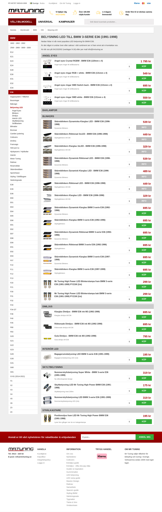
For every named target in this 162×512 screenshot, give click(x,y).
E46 (23, 194)
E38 (23, 185)
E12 (23, 52)
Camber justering (17, 134)
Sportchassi (23, 173)
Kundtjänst (53, 3)
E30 (23, 75)
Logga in (76, 3)
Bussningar (23, 101)
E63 (23, 207)
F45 (11, 323)
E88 (23, 238)
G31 (12, 363)
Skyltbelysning (18, 121)
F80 (11, 327)
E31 (11, 79)
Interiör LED (17, 118)
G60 (12, 368)
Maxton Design (72, 481)
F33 (11, 305)
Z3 (23, 408)
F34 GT (23, 310)
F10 (23, 265)
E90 (23, 243)
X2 (11, 385)
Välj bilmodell (22, 22)
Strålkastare (17, 124)
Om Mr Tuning (65, 3)
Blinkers (15, 113)
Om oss (69, 454)
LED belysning (72, 475)
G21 (12, 341)
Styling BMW (71, 493)
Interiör (13, 155)
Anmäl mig (144, 437)
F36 (11, 314)
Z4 (23, 412)
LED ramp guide (73, 478)
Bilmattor (13, 127)
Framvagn (23, 145)
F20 (23, 283)
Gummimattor (72, 472)
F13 (23, 278)
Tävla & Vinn (71, 502)
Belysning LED (23, 108)
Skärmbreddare (16, 170)
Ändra (42, 3)
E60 (23, 198)
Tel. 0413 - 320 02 (16, 454)
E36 (23, 92)
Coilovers (14, 137)
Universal (46, 22)
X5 (23, 399)
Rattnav (13, 162)
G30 (12, 359)
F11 (23, 270)
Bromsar (13, 130)
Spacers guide (72, 490)
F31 (23, 296)
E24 (23, 66)
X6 (11, 403)
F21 (11, 287)
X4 (23, 394)
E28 (23, 70)
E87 (23, 234)
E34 (23, 88)
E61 (23, 203)
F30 (23, 292)
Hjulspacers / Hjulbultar (19, 152)
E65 (23, 216)
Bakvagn (23, 104)
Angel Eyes (16, 111)
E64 (23, 212)
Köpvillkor (41, 457)
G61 (12, 372)
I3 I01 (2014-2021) (17, 377)
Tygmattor (70, 499)
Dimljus (15, 116)
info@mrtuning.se (23, 457)
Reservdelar (15, 166)
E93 (23, 256)
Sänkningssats (23, 180)
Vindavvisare (71, 505)
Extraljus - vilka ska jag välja (78, 466)
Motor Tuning (23, 159)
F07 (23, 261)
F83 (11, 332)
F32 (11, 301)
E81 (23, 225)
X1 (23, 381)
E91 (23, 247)
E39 (23, 189)
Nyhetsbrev (71, 457)
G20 (12, 336)
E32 (11, 83)
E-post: (11, 457)
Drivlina (13, 141)
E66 (23, 221)
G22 (12, 345)
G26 (12, 354)
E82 (23, 229)
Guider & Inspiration (74, 469)
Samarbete (71, 487)
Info (144, 128)
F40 (11, 319)
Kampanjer (67, 22)
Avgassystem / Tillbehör (19, 97)
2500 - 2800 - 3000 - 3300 (23, 48)
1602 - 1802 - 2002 (23, 43)
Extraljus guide (72, 463)
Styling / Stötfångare (18, 177)
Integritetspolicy (43, 460)
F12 (23, 274)
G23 (12, 350)
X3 (23, 390)
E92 (23, 252)
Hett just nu (14, 148)
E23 (23, 61)
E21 (23, 57)
